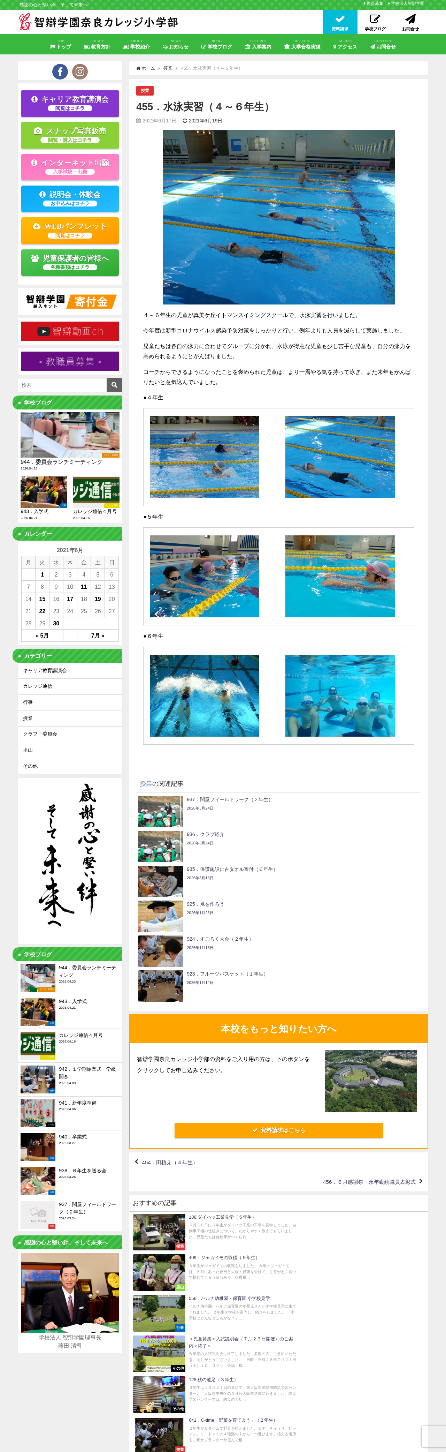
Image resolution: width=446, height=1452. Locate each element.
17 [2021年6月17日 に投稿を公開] (70, 599)
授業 (145, 90)
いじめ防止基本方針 (207, 1443)
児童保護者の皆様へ (70, 262)
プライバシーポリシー (137, 1443)
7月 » (98, 635)
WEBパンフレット (70, 230)
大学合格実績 (302, 44)
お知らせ (176, 44)
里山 (28, 749)
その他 (30, 765)
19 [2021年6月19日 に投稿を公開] (98, 599)
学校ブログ (216, 44)
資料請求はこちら (278, 1025)
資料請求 (329, 1411)
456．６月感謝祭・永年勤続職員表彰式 (366, 1078)
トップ (60, 44)
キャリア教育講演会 (70, 103)
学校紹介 (136, 44)
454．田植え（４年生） (172, 1058)
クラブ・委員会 (40, 733)
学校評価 (173, 1443)
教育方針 (97, 44)
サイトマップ (96, 1443)
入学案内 (258, 44)
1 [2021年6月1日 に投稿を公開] (42, 574)
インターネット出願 (70, 167)
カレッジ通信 (37, 686)
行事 (28, 702)
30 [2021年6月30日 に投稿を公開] (56, 623)
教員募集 (375, 3)
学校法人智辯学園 (407, 3)
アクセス (345, 44)
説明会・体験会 (70, 198)
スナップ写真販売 (70, 135)
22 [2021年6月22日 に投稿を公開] (42, 611)
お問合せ (383, 44)
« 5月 (42, 635)
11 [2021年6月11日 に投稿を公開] (84, 586)
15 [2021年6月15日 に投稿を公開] (42, 599)
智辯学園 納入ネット (253, 1443)
